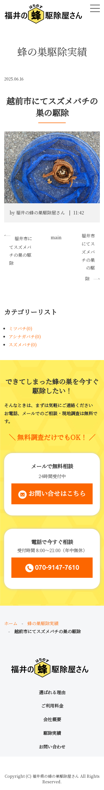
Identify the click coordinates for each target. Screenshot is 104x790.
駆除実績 (52, 733)
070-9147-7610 (52, 568)
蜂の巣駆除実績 (43, 623)
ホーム (10, 623)
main (56, 237)
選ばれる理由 (52, 692)
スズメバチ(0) (23, 344)
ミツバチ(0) (20, 328)
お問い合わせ (52, 746)
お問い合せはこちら (52, 493)
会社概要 (52, 719)
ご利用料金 (52, 706)
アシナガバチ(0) (25, 336)
